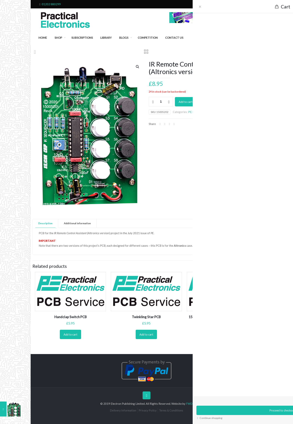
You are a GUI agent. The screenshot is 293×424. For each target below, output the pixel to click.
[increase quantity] (169, 102)
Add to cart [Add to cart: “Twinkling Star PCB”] (146, 334)
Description (45, 223)
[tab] (45, 223)
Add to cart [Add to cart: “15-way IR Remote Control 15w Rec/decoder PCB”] (222, 339)
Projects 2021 (231, 112)
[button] (137, 67)
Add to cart (185, 101)
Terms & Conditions (171, 410)
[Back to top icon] (146, 395)
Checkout (223, 4)
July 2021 (215, 112)
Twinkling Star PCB (146, 317)
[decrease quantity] (153, 102)
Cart (234, 4)
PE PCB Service (198, 112)
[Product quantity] (161, 102)
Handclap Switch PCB (70, 317)
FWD (189, 403)
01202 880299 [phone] (51, 4)
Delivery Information (123, 410)
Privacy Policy (148, 410)
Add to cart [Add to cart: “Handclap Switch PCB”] (70, 334)
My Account (247, 4)
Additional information (77, 223)
